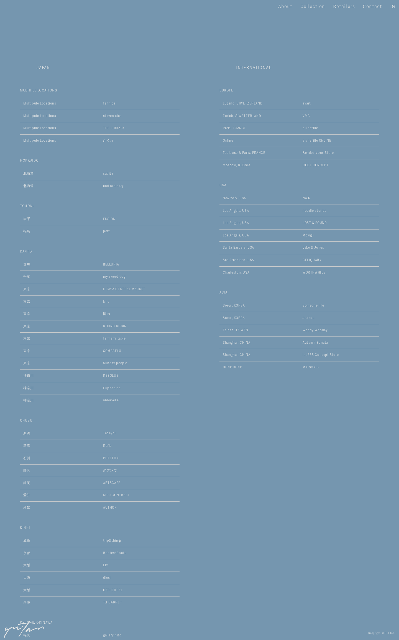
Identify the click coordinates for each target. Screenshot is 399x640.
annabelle (111, 400)
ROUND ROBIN (115, 326)
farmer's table (114, 338)
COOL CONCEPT (315, 165)
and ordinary (113, 186)
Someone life (313, 305)
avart (307, 103)
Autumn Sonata (315, 343)
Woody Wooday (315, 330)
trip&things (112, 540)
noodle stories (314, 211)
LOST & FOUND (315, 223)
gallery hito (112, 635)
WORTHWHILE (314, 272)
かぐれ (108, 140)
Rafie (107, 446)
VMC (306, 116)
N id (106, 302)
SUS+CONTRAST (116, 495)
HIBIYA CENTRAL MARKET (124, 289)
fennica (109, 103)
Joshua (308, 318)
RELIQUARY (312, 260)
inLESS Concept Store (321, 355)
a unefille (310, 128)
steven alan (112, 116)
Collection (312, 6)
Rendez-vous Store (318, 153)
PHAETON (111, 458)
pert (106, 231)
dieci (107, 578)
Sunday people (115, 363)
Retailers (344, 6)
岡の (106, 314)
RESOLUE (110, 376)
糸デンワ (110, 470)
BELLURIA (111, 264)
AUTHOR (110, 507)
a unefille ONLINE (317, 140)
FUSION (109, 219)
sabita (108, 173)
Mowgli (308, 235)
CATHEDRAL (113, 590)
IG (392, 6)
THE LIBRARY (114, 128)
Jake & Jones (313, 247)
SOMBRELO (112, 351)
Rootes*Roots (114, 553)
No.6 (306, 198)
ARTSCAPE (112, 483)
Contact (372, 6)
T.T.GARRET (112, 602)
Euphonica (112, 388)
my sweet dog (114, 277)
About (285, 6)
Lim (106, 565)
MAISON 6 (311, 367)
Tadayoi (109, 433)
